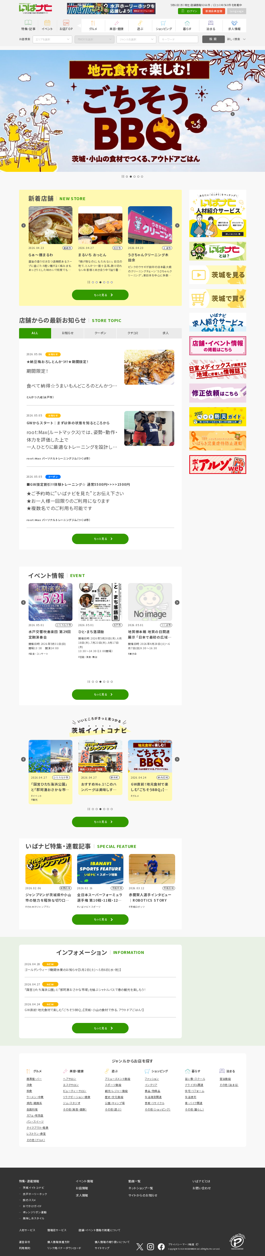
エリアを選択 (43, 39)
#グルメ (62, 662)
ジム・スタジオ (71, 1103)
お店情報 (82, 1188)
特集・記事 (28, 29)
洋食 (29, 1085)
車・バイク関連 (194, 1103)
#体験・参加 (35, 662)
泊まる (210, 29)
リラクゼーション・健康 (76, 1097)
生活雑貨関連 (153, 1097)
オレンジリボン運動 (35, 1212)
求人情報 (234, 29)
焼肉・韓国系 (34, 1103)
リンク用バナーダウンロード (64, 1248)
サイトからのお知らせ (142, 1195)
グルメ (93, 29)
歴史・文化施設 (114, 1097)
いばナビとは (201, 1181)
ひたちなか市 (110, 777)
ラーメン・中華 (35, 1097)
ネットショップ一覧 (140, 1188)
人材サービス (27, 1230)
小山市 (64, 777)
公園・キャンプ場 (115, 1103)
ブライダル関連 (194, 1085)
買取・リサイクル (154, 1103)
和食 (29, 1091)
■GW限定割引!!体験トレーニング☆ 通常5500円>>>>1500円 (78, 484)
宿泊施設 (225, 1079)
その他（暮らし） (194, 1109)
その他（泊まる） (229, 1085)
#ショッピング (49, 662)
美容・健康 (117, 29)
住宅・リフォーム (194, 1091)
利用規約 (24, 1248)
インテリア (151, 1085)
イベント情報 (84, 1181)
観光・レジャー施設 (116, 1091)
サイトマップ (102, 1248)
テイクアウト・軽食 (38, 1127)
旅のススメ (29, 1200)
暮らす (187, 29)
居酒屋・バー (34, 1079)
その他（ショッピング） (158, 1109)
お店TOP (66, 29)
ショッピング (164, 29)
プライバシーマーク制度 (181, 1244)
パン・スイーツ (35, 1121)
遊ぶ (140, 29)
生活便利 (190, 1097)
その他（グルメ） (36, 1140)
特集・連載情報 (29, 1181)
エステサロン (71, 1085)
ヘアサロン (69, 1079)
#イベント (86, 795)
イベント (47, 29)
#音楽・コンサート (88, 653)
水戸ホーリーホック (35, 1194)
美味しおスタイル (33, 1218)
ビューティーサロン (74, 1091)
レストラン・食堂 (36, 1134)
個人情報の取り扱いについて (112, 1242)
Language (237, 11)
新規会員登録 (214, 11)
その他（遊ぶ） (113, 1109)
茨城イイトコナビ (33, 1188)
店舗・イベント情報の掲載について (100, 1230)
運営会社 (24, 1242)
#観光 (84, 799)
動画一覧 (134, 1181)
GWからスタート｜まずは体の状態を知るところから (68, 422)
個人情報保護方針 (58, 1242)
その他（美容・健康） (75, 1109)
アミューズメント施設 (117, 1079)
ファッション (152, 1079)
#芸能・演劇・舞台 (137, 656)
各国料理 (32, 1109)
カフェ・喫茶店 (35, 1115)
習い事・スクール (195, 1079)
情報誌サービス (56, 1230)
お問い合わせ (201, 1188)
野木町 (164, 777)
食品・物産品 (152, 1091)
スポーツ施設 (113, 1085)
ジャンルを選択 (128, 39)
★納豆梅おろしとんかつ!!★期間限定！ (58, 361)
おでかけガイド (32, 1206)
